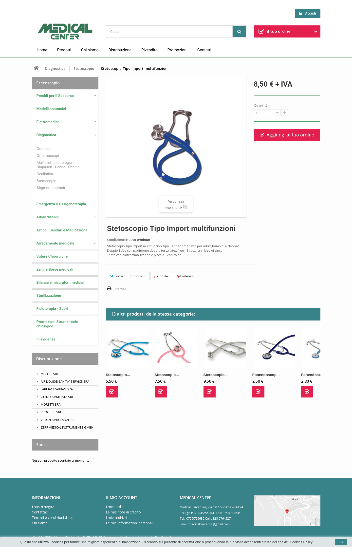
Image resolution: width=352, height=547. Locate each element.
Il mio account (122, 497)
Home (42, 50)
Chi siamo (90, 50)
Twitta (116, 276)
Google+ (161, 276)
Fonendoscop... (266, 375)
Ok (341, 542)
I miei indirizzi (116, 517)
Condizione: (116, 239)
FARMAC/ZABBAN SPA (56, 389)
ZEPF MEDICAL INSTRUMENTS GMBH (66, 427)
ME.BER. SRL (49, 374)
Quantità (261, 105)
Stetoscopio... (118, 375)
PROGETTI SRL (51, 412)
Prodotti (64, 50)
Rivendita (149, 50)
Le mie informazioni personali (129, 523)
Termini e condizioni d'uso (53, 517)
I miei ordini (115, 506)
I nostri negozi (43, 506)
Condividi (138, 276)
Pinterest (185, 276)
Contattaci (40, 512)
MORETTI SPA (50, 404)
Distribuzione (120, 50)
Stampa (120, 288)
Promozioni (177, 50)
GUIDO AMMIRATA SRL (57, 397)
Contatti (204, 50)
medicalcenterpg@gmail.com (209, 524)
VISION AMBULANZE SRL (58, 419)
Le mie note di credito (123, 512)
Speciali (43, 444)
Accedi (307, 13)
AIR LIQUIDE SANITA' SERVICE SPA (64, 381)
